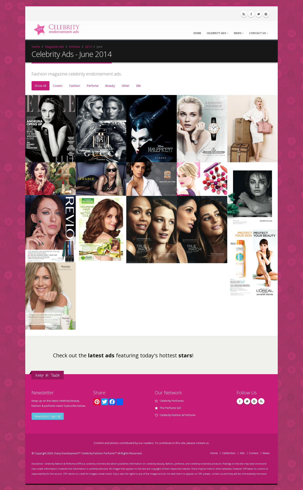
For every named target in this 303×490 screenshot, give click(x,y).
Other (125, 86)
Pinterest (266, 14)
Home (197, 33)
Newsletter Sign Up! (47, 416)
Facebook (251, 14)
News (239, 33)
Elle (138, 86)
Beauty (110, 86)
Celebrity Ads (217, 33)
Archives (74, 47)
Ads (242, 453)
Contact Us (258, 33)
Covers (57, 86)
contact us (202, 443)
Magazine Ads (54, 47)
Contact (253, 453)
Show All (40, 86)
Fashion (74, 86)
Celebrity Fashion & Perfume (177, 415)
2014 (88, 47)
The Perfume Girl (170, 408)
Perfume (92, 86)
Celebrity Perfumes (172, 401)
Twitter (258, 14)
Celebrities (229, 453)
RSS (244, 14)
